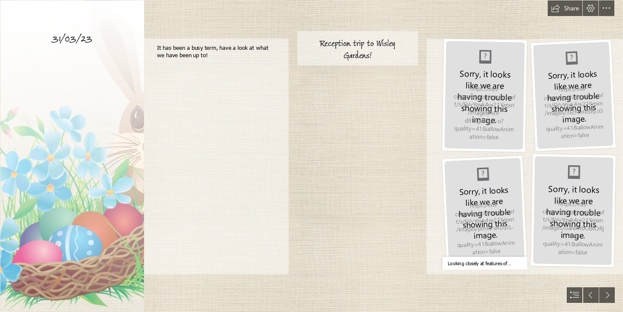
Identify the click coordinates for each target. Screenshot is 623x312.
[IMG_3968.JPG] (573, 211)
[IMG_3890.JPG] (573, 95)
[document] (311, 156)
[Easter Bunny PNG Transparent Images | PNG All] (72, 156)
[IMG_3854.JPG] (484, 212)
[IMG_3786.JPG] (484, 95)
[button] (565, 8)
